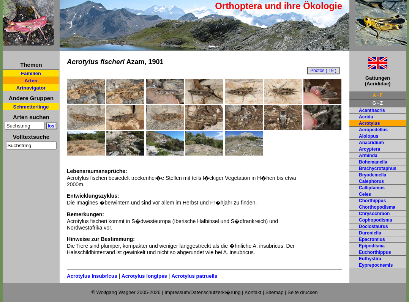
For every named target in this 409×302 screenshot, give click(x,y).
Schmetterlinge (31, 107)
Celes (365, 194)
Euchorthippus (375, 252)
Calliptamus (372, 187)
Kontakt (253, 292)
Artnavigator (31, 88)
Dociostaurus (373, 226)
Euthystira (370, 258)
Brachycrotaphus (377, 168)
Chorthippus (372, 200)
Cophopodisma (375, 220)
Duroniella (370, 233)
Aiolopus (368, 136)
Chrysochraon (374, 213)
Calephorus (371, 181)
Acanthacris (372, 110)
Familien (31, 73)
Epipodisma (372, 246)
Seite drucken (302, 292)
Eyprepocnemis (376, 265)
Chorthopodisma (377, 207)
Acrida (366, 117)
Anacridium (371, 142)
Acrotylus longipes (144, 276)
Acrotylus (369, 123)
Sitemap (274, 292)
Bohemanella (373, 162)
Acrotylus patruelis (194, 276)
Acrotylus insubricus (92, 276)
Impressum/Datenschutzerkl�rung (202, 292)
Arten (31, 80)
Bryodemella (372, 175)
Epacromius (372, 239)
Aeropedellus (373, 129)
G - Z (378, 103)
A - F (377, 95)
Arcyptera (369, 149)
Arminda (368, 155)
